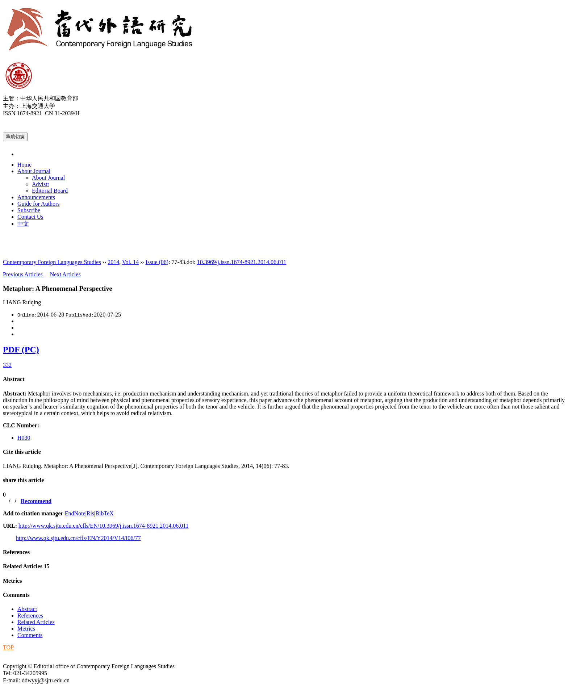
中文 (23, 224)
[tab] (284, 379)
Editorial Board (50, 191)
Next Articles (65, 274)
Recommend (36, 501)
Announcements (36, 197)
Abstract (14, 379)
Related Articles (26, 566)
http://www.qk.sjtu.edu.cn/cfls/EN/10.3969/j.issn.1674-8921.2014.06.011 (103, 526)
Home (24, 165)
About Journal (33, 171)
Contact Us (30, 217)
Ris (90, 513)
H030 (23, 438)
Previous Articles (23, 274)
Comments (16, 595)
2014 (113, 262)
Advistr (40, 184)
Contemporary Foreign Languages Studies (52, 262)
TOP (8, 647)
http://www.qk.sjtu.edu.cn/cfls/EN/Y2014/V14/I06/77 (78, 538)
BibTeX (104, 513)
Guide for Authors (38, 204)
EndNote (75, 513)
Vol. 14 (130, 262)
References (16, 552)
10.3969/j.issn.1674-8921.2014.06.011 (242, 262)
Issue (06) (157, 262)
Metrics (12, 581)
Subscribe (28, 210)
